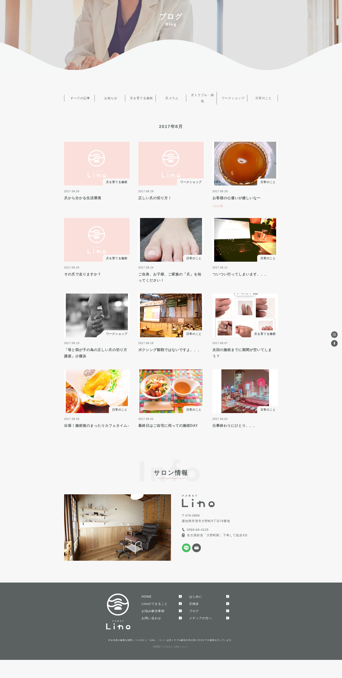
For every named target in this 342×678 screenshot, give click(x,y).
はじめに (195, 593)
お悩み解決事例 (153, 607)
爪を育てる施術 (140, 96)
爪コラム (171, 96)
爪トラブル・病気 (201, 96)
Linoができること (155, 600)
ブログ (194, 607)
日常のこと (263, 96)
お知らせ (109, 96)
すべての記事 (79, 96)
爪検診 (194, 600)
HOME (147, 593)
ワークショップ (232, 96)
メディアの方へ (200, 614)
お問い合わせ (151, 614)
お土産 (219, 202)
